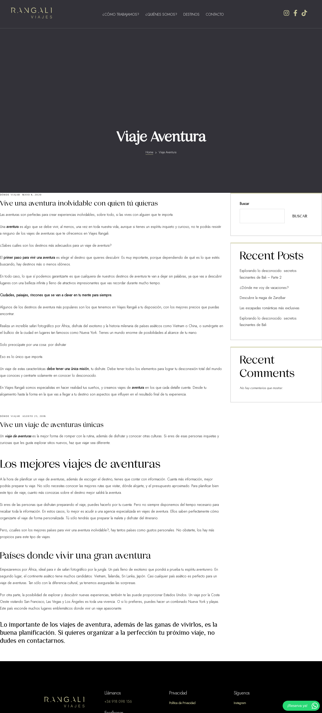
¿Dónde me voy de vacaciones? (259, 204)
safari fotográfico (74, 487)
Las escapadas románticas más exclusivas (265, 223)
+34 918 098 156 (118, 619)
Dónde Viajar (10, 113)
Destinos (191, 14)
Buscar (244, 122)
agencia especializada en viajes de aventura (136, 429)
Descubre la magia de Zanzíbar (259, 213)
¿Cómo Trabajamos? (120, 14)
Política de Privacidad (184, 621)
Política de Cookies (183, 645)
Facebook (241, 633)
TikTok (238, 645)
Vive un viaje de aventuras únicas (52, 343)
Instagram (240, 621)
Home (149, 70)
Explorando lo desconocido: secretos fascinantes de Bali (274, 232)
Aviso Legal (177, 633)
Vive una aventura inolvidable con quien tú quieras (79, 122)
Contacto (215, 14)
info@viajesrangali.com (120, 639)
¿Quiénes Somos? (161, 14)
